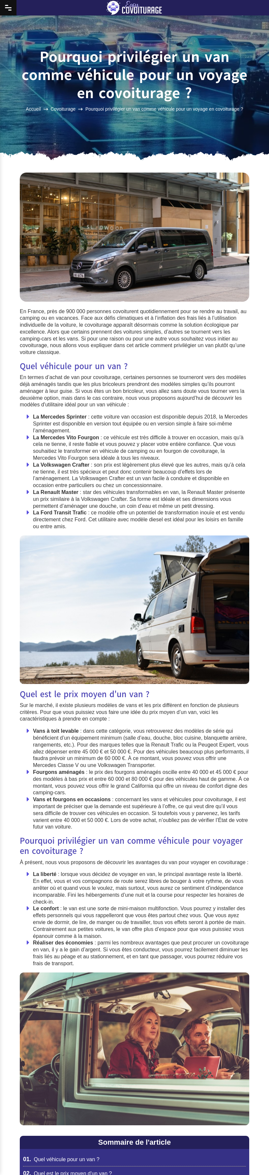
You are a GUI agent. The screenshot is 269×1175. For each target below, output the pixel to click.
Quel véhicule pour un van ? (61, 1159)
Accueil (33, 108)
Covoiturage (63, 108)
